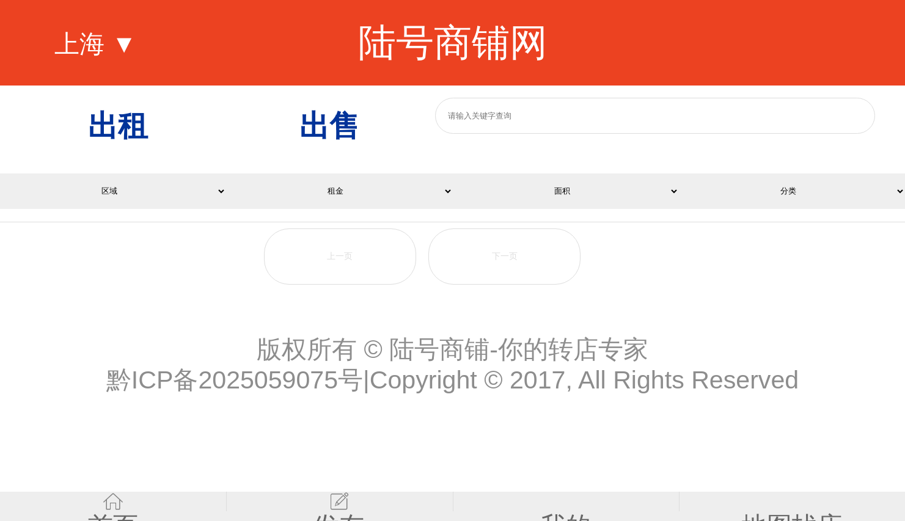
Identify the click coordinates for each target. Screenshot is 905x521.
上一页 (340, 256)
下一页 (505, 256)
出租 (118, 125)
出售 (329, 125)
